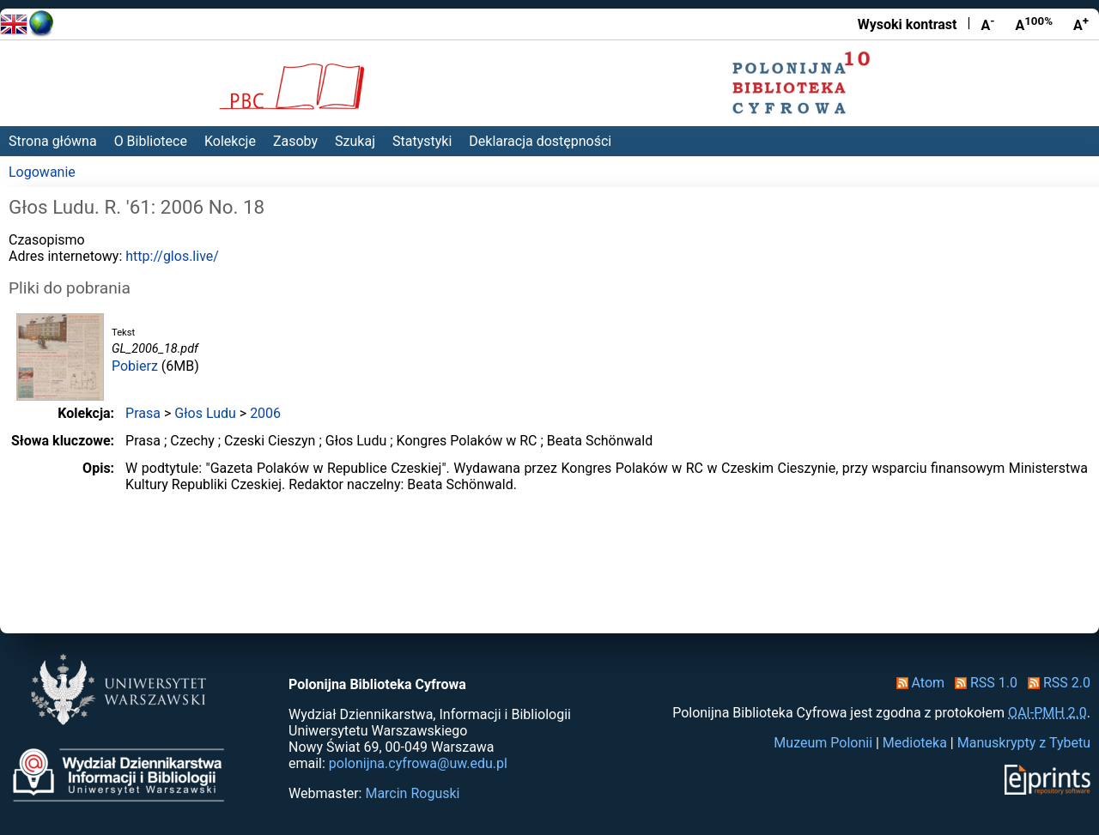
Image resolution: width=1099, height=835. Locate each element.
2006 (265, 413)
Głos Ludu (205, 413)
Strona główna (53, 141)
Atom (917, 683)
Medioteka (915, 743)
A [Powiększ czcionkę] (1081, 24)
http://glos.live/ (172, 256)
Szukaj (355, 141)
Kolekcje (230, 141)
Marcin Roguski (412, 793)
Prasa (143, 413)
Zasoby (295, 141)
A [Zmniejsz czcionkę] (987, 24)
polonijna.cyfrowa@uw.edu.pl (418, 763)
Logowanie (42, 172)
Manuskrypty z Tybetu (1023, 743)
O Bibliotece (150, 141)
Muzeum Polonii (823, 743)
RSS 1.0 (982, 683)
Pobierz (135, 366)
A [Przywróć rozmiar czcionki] (1034, 24)
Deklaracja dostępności (540, 141)
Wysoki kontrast (907, 24)
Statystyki (422, 141)
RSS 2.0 (1055, 683)
